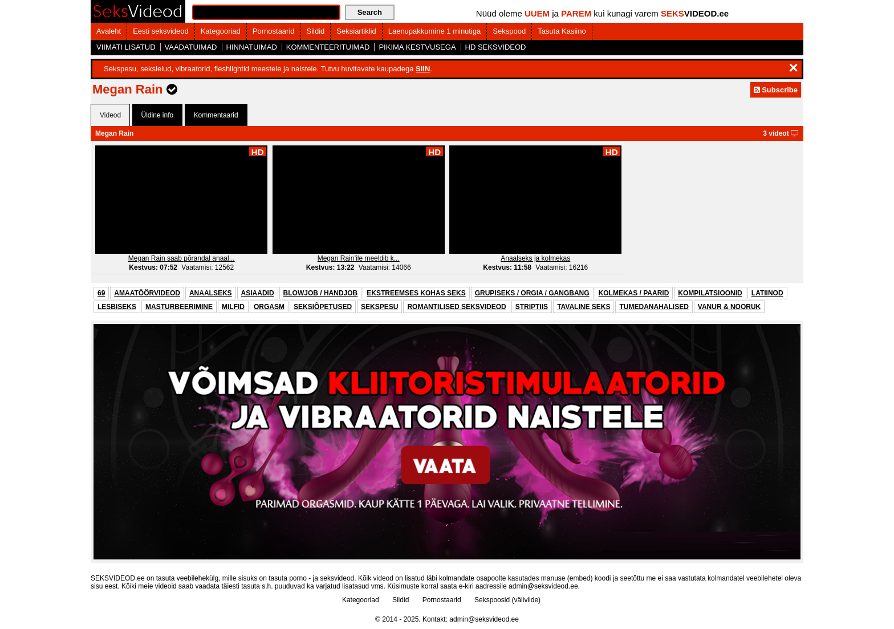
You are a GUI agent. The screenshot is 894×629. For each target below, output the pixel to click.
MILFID (233, 307)
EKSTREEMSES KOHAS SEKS (416, 293)
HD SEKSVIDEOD (495, 47)
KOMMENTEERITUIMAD (328, 47)
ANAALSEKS (210, 293)
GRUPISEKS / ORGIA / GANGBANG (532, 293)
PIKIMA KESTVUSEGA (417, 47)
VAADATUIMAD (191, 47)
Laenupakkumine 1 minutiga (434, 31)
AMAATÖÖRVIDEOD (147, 293)
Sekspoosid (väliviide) (507, 600)
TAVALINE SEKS (583, 307)
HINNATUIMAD (251, 47)
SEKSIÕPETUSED (323, 307)
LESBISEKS (116, 307)
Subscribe (776, 90)
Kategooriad (221, 31)
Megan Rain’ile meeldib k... (359, 258)
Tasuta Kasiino (562, 31)
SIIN (423, 68)
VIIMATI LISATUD (126, 47)
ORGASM (269, 307)
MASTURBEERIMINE (179, 307)
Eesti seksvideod (161, 31)
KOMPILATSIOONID (710, 293)
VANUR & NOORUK (729, 307)
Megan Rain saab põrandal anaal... (181, 258)
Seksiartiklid (356, 31)
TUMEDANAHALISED (653, 307)
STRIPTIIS (531, 307)
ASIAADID (257, 293)
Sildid (316, 31)
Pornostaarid (274, 31)
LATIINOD (767, 293)
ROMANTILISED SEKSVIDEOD (456, 307)
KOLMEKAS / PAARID (634, 293)
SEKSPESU (379, 307)
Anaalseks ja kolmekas (535, 258)
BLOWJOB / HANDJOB (320, 293)
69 (101, 293)
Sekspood (509, 31)
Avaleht (108, 31)
